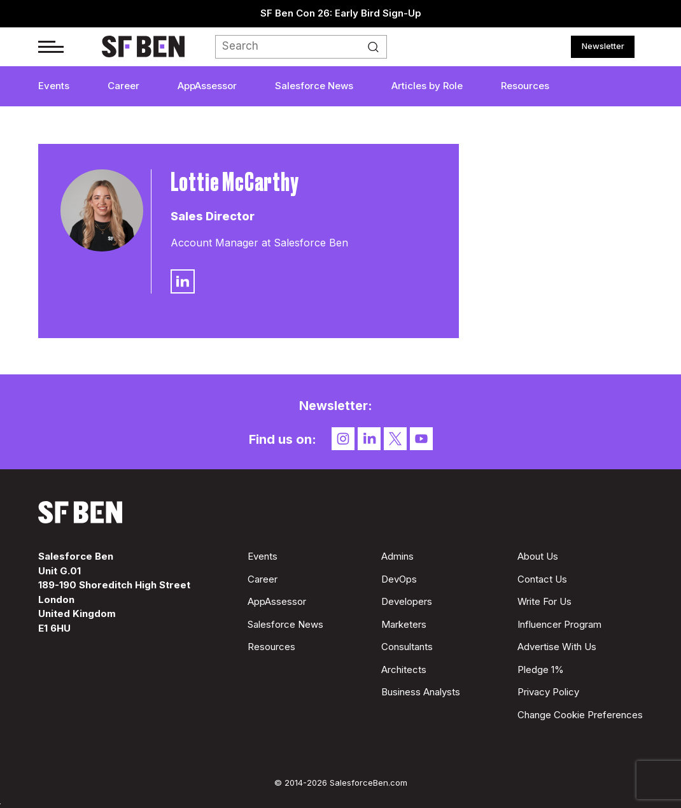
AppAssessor (207, 86)
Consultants (407, 647)
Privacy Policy (548, 692)
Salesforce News (314, 86)
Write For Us (544, 601)
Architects (403, 669)
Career (123, 86)
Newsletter (603, 46)
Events (53, 86)
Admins (397, 556)
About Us (537, 556)
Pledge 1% (540, 669)
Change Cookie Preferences (580, 715)
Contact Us (542, 579)
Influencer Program (559, 624)
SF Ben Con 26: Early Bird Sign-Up (340, 13)
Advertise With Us (556, 647)
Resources (525, 86)
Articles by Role (427, 86)
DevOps (399, 579)
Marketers (403, 624)
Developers (406, 601)
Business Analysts (420, 692)
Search (376, 47)
